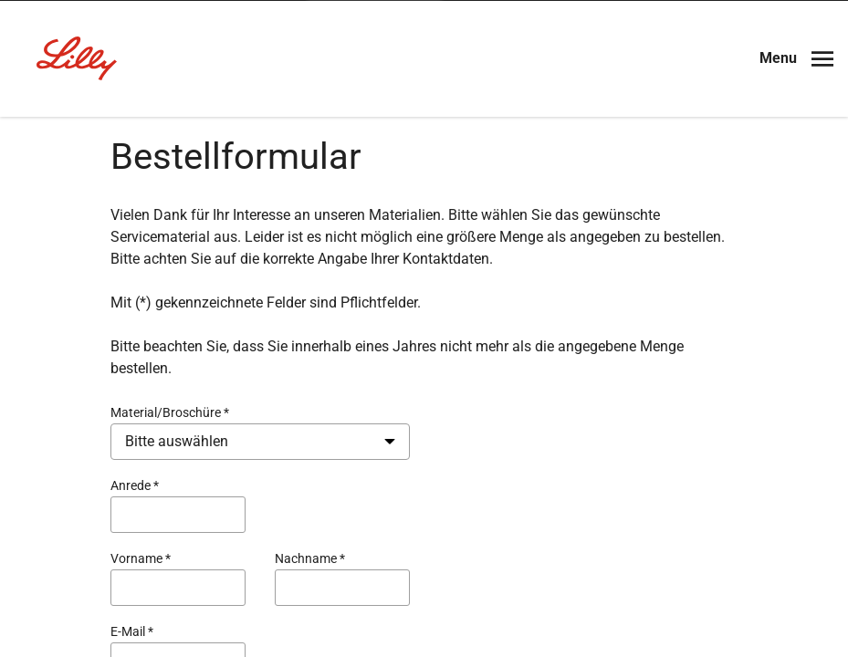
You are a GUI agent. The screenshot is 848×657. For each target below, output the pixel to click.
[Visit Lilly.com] (424, 128)
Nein (378, 353)
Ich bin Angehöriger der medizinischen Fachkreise (424, 407)
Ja (477, 353)
